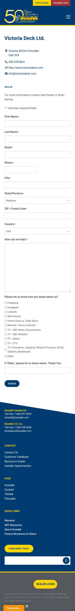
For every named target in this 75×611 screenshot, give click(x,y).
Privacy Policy (48, 594)
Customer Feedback (17, 456)
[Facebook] (26, 606)
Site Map (61, 594)
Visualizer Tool (60, 3)
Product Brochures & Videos (20, 533)
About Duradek (13, 529)
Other (10, 356)
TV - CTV (12, 343)
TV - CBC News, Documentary (24, 329)
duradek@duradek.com (17, 417)
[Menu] (68, 17)
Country (10, 224)
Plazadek (10, 498)
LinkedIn (12, 311)
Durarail (9, 489)
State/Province (14, 193)
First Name (12, 117)
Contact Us (11, 452)
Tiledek (9, 494)
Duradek (10, 485)
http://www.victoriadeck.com (25, 67)
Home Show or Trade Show (22, 320)
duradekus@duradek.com (18, 431)
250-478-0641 (16, 62)
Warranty (10, 520)
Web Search (14, 316)
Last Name (12, 132)
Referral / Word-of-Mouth (21, 325)
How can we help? (16, 239)
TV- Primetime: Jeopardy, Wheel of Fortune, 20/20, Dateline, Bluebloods (35, 349)
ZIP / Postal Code (16, 209)
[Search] (66, 560)
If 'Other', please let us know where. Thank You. (33, 363)
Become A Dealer (15, 461)
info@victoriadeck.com (22, 73)
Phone (9, 163)
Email (9, 147)
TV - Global (13, 338)
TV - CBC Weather (17, 334)
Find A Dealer (41, 3)
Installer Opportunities (18, 465)
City (8, 178)
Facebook (12, 302)
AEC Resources (13, 525)
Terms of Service (17, 601)
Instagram (13, 307)
